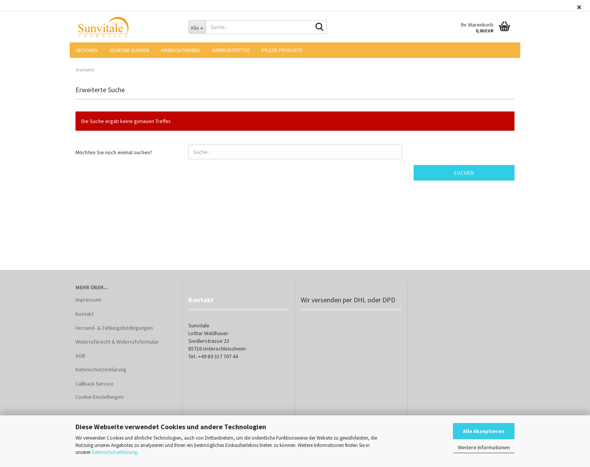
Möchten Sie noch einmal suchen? (114, 152)
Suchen (464, 172)
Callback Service (94, 383)
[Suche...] (197, 27)
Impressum (88, 299)
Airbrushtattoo (231, 50)
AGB (80, 355)
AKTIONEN (87, 50)
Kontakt (84, 313)
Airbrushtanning (180, 50)
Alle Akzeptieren (484, 431)
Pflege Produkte (282, 50)
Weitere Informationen (484, 447)
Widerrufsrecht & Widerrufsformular (117, 341)
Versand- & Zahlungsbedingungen (114, 327)
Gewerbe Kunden (129, 50)
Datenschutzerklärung (114, 452)
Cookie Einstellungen (99, 396)
